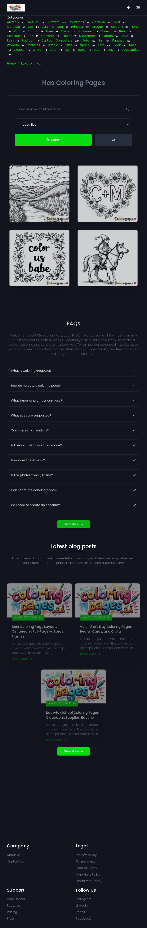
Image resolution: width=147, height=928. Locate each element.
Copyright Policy (88, 874)
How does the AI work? (28, 468)
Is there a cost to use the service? (36, 453)
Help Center (16, 899)
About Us (13, 855)
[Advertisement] (73, 792)
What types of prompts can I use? (36, 408)
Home (11, 63)
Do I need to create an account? (35, 512)
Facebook (83, 918)
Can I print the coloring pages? (34, 497)
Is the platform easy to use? (32, 482)
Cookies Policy (86, 868)
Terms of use (85, 861)
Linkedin (82, 905)
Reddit (80, 912)
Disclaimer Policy (88, 881)
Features (13, 905)
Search (53, 140)
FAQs (11, 918)
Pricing (12, 912)
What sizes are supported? (31, 423)
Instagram (83, 899)
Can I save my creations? (30, 438)
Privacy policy (86, 855)
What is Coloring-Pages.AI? (31, 378)
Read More (22, 668)
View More (73, 531)
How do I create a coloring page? (36, 393)
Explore (26, 63)
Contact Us (15, 861)
